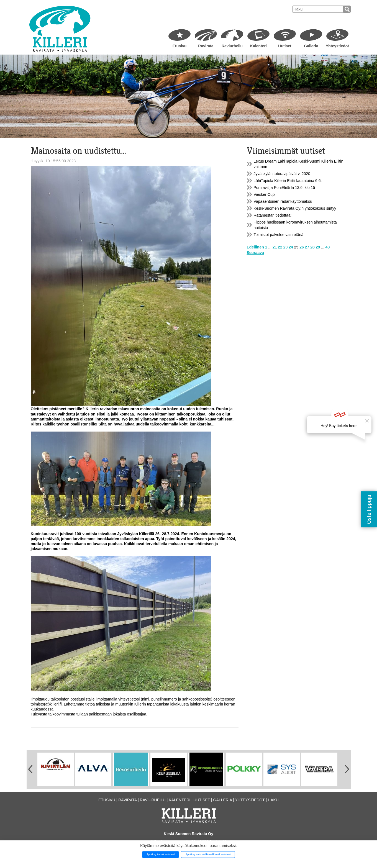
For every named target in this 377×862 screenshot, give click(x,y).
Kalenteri (258, 46)
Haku (273, 800)
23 (285, 247)
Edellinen (255, 247)
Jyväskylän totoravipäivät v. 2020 (282, 173)
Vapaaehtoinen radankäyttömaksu (283, 201)
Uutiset (284, 46)
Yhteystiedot (337, 46)
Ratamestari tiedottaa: (273, 215)
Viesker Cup (264, 194)
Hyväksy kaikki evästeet (160, 854)
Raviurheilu (232, 46)
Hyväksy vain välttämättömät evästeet (208, 854)
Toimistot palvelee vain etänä (279, 234)
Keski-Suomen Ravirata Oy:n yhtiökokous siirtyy (295, 208)
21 (275, 247)
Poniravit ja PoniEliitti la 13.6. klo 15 (284, 187)
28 (312, 247)
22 (280, 247)
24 (291, 247)
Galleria (311, 46)
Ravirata (205, 46)
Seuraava (255, 252)
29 (318, 247)
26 (301, 247)
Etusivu (180, 46)
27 (307, 247)
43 (327, 247)
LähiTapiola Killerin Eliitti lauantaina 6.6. (288, 180)
